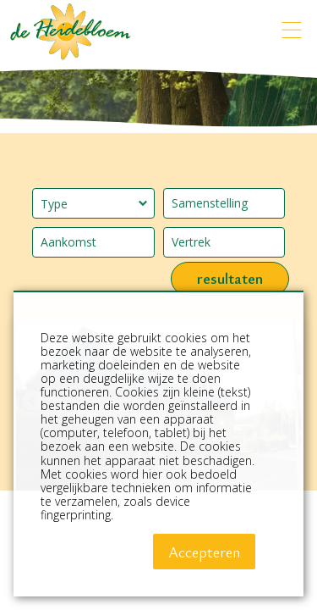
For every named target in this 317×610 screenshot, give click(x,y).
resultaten (230, 278)
